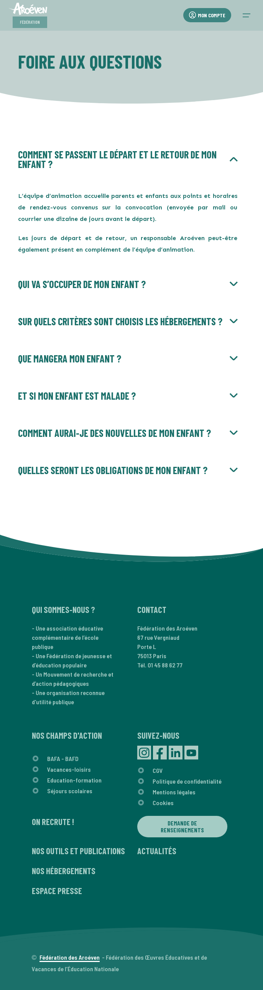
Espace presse (57, 891)
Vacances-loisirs (69, 769)
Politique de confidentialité (187, 781)
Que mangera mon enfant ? (69, 358)
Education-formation (74, 780)
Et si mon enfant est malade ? (77, 396)
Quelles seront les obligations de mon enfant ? (112, 470)
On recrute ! (53, 822)
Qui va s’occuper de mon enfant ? (82, 284)
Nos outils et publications (78, 851)
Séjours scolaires (69, 790)
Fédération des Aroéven (69, 957)
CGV (158, 770)
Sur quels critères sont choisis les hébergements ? (120, 321)
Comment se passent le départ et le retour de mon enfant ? (117, 159)
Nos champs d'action (67, 735)
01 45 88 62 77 (165, 665)
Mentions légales (174, 792)
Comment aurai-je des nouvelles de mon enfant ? (114, 433)
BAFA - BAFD (63, 758)
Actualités (156, 851)
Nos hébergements (63, 871)
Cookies (163, 802)
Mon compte (207, 15)
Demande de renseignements (182, 826)
